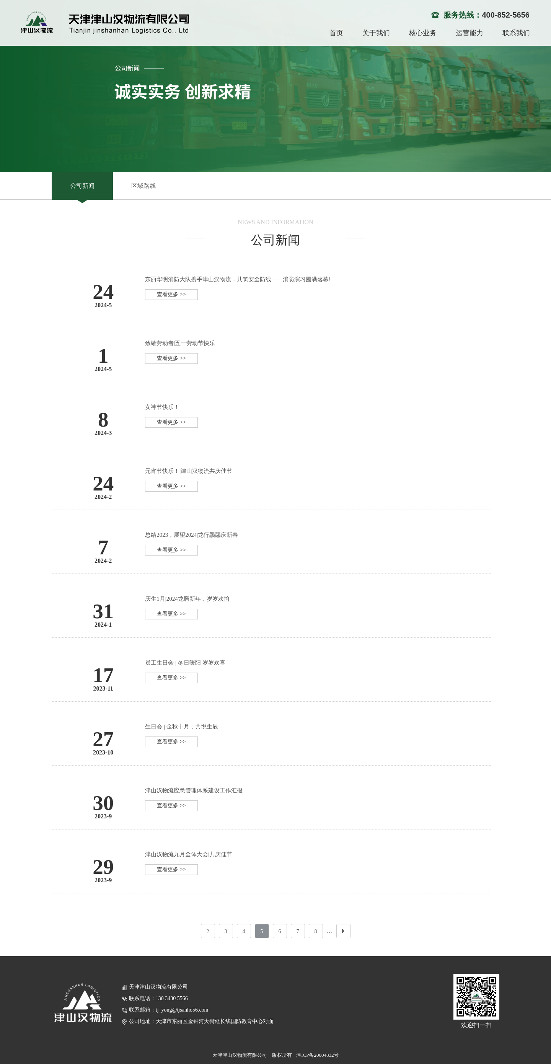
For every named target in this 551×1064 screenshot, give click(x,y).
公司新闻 (82, 185)
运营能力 (469, 33)
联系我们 (516, 33)
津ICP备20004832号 (317, 1055)
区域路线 (143, 185)
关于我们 (376, 33)
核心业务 (423, 33)
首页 (336, 33)
